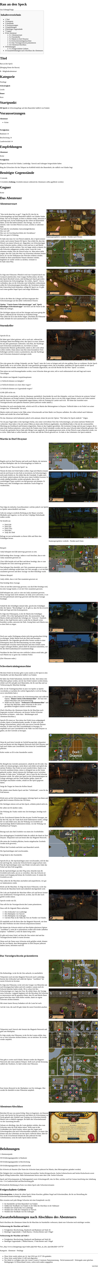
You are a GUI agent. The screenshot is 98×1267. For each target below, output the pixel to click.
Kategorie (3, 1251)
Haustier (15, 1169)
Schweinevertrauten (47, 1185)
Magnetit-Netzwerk (7, 163)
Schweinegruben (6, 1194)
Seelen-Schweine (57, 1175)
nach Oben (95, 1266)
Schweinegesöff (43, 1179)
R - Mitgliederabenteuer (8, 71)
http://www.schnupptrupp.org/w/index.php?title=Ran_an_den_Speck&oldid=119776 (33, 1247)
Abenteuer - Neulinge (15, 1251)
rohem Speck (31, 1185)
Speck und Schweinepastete (9, 1179)
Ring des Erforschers (7, 167)
